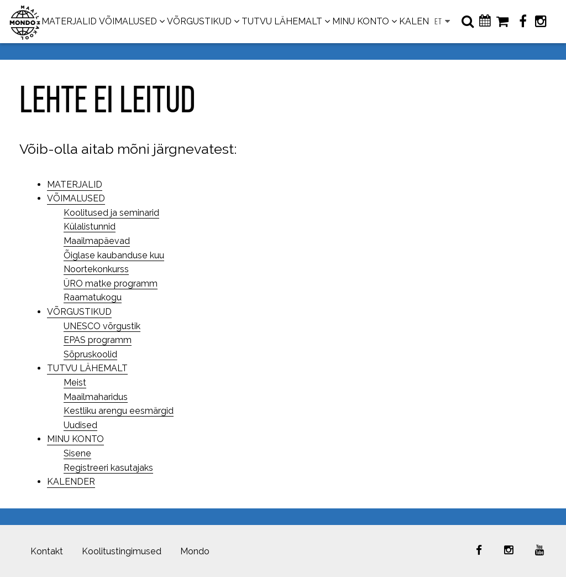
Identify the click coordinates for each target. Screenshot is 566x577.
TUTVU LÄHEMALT (282, 21)
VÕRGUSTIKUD (199, 21)
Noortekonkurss (96, 269)
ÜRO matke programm (111, 283)
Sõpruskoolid (90, 354)
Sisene (77, 453)
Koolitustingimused (121, 551)
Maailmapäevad (97, 241)
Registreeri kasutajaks (108, 467)
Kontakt (46, 551)
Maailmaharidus (96, 397)
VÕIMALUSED (128, 21)
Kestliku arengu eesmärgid (119, 411)
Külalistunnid (90, 226)
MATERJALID (69, 21)
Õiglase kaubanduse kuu (114, 255)
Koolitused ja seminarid (111, 212)
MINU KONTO (360, 21)
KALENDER (423, 21)
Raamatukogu (93, 297)
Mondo (194, 551)
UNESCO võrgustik (102, 326)
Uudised (80, 425)
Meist (75, 382)
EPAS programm (98, 340)
